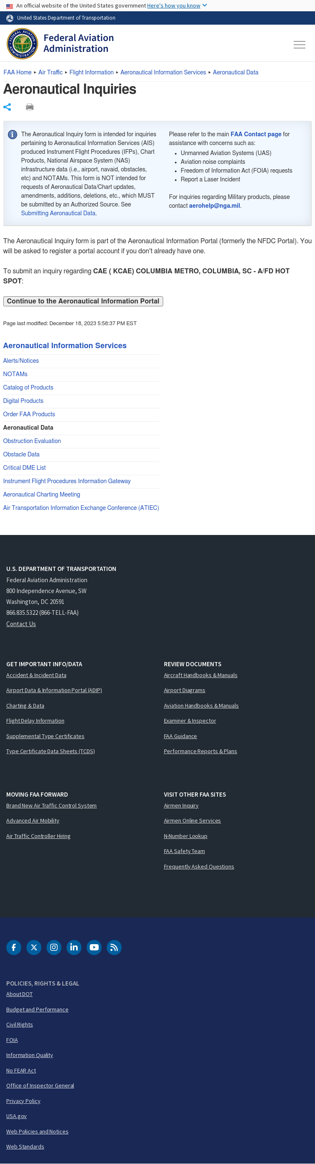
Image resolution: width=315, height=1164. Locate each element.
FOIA (12, 1040)
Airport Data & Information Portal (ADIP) (54, 690)
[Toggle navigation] (300, 45)
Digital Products (23, 401)
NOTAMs (15, 374)
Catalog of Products (28, 388)
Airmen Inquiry (181, 805)
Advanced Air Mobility (32, 820)
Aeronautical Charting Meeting (41, 495)
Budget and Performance (37, 1009)
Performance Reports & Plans (200, 751)
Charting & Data (25, 705)
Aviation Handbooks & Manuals (201, 705)
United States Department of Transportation (66, 17)
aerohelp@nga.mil (214, 206)
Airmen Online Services (192, 820)
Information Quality (29, 1055)
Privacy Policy (23, 1101)
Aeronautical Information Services (163, 73)
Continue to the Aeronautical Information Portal (83, 301)
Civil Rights (19, 1024)
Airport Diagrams (184, 690)
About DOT (19, 994)
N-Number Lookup (186, 836)
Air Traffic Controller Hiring (38, 836)
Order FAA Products (29, 415)
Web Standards (25, 1146)
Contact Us (21, 624)
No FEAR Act (21, 1070)
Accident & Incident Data (36, 675)
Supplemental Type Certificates (45, 736)
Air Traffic (50, 73)
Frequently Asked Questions (199, 866)
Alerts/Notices (21, 361)
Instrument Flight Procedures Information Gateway (67, 481)
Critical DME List (24, 468)
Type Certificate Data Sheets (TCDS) (50, 751)
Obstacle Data (21, 455)
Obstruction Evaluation (32, 441)
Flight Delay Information (35, 720)
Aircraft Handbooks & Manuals (201, 675)
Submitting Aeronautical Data (58, 213)
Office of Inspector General (40, 1085)
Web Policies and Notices (37, 1131)
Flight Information (91, 73)
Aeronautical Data (236, 73)
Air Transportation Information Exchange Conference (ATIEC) (81, 508)
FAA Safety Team (184, 851)
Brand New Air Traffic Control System (51, 805)
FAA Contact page (256, 135)
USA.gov (16, 1116)
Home (18, 73)
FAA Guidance (180, 736)
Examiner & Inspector (190, 720)
